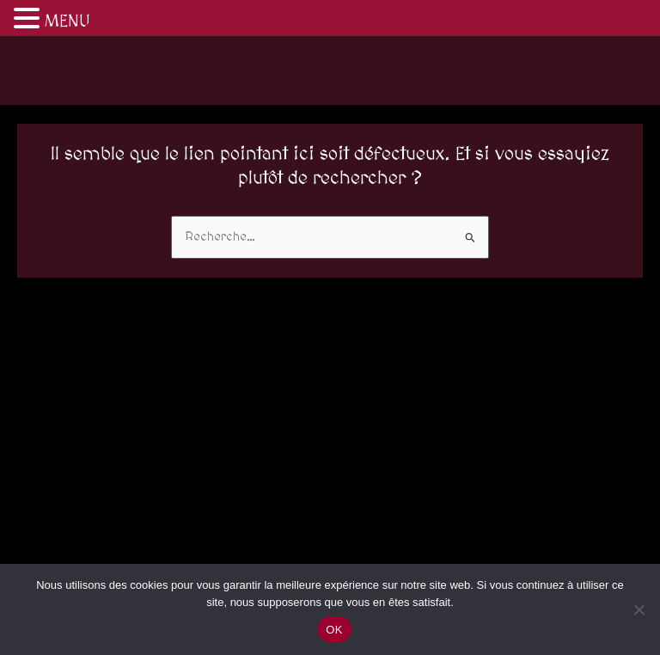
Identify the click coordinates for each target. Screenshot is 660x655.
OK (334, 629)
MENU (67, 21)
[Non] (638, 609)
